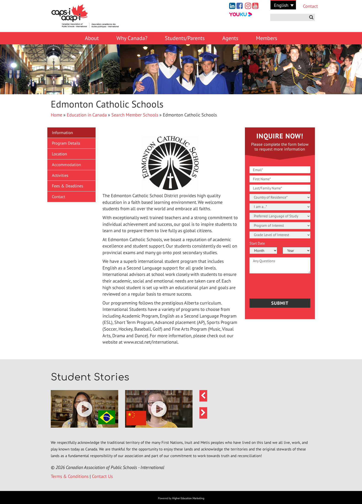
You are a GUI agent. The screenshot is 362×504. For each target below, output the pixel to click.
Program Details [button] (66, 143)
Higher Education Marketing (188, 498)
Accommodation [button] (66, 164)
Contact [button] (58, 196)
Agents (230, 38)
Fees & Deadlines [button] (67, 186)
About (92, 38)
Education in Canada (87, 115)
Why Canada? (131, 38)
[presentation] (276, 285)
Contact (307, 6)
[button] (84, 409)
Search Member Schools (134, 115)
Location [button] (59, 153)
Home (56, 115)
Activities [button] (60, 175)
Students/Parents (185, 38)
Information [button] (62, 132)
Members (266, 38)
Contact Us (102, 476)
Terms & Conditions (69, 476)
